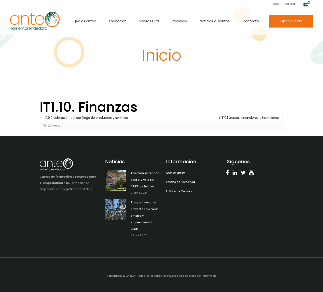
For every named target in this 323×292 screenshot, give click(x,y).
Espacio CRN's (291, 21)
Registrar (290, 4)
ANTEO (130, 275)
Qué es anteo (175, 173)
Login (276, 4)
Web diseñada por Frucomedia (197, 275)
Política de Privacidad (180, 182)
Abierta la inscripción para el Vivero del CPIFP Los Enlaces (145, 179)
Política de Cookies (179, 191)
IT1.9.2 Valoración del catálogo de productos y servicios (84, 117)
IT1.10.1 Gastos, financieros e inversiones (251, 117)
